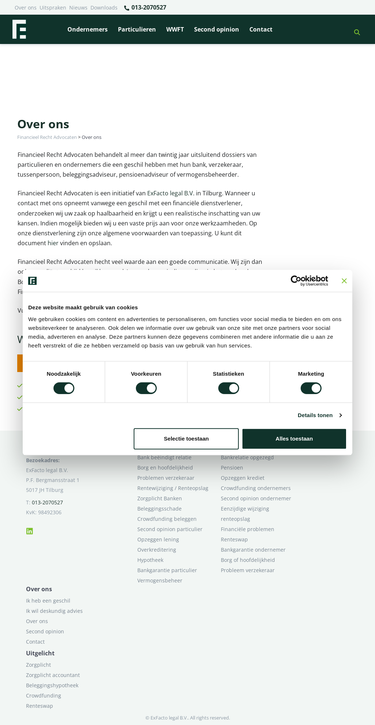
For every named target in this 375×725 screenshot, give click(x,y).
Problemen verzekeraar (165, 477)
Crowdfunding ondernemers (256, 488)
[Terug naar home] (19, 29)
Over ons (26, 7)
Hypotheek (150, 559)
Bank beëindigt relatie (164, 457)
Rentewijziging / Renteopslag (172, 488)
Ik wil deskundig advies (54, 610)
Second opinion (216, 29)
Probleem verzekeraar (248, 570)
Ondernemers (87, 29)
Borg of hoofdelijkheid (248, 559)
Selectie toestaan (186, 438)
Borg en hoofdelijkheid (165, 467)
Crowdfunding (43, 695)
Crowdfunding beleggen (167, 518)
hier (53, 243)
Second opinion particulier (170, 529)
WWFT (175, 29)
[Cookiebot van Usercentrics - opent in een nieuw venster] (296, 280)
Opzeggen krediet (242, 477)
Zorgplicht (38, 664)
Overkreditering (156, 549)
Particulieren (137, 29)
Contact (260, 29)
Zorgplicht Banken (159, 498)
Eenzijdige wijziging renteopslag (245, 513)
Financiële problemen (247, 529)
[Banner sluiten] (344, 280)
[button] (354, 29)
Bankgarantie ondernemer (253, 549)
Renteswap (234, 539)
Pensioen (232, 467)
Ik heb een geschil (48, 600)
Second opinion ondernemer (256, 498)
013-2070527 (144, 7)
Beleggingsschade (159, 508)
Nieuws (78, 7)
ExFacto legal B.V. (170, 193)
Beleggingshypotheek (52, 685)
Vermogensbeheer (159, 580)
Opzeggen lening (158, 539)
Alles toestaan (294, 438)
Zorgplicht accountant (53, 674)
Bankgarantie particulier (167, 570)
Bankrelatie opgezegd (247, 457)
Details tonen (315, 415)
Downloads (104, 7)
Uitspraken (53, 7)
